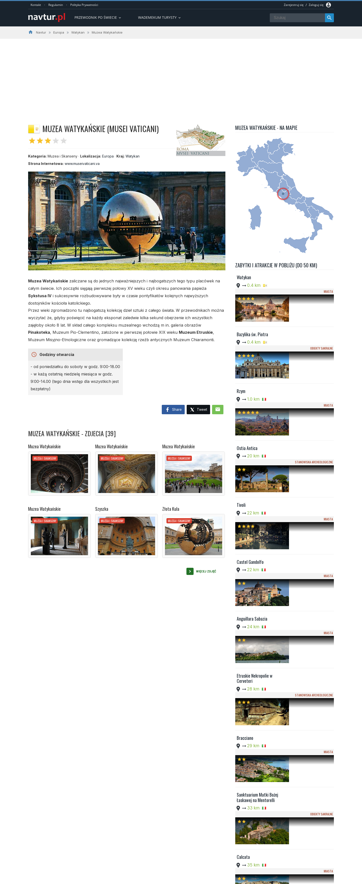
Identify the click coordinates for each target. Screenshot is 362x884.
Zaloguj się (316, 5)
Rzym (241, 359)
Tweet (198, 410)
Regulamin (55, 5)
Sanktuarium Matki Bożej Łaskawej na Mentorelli (257, 648)
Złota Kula (170, 509)
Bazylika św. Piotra (252, 318)
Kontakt (36, 5)
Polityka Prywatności (84, 5)
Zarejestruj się (294, 5)
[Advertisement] (181, 75)
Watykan (133, 156)
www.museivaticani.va (82, 163)
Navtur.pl (69, 879)
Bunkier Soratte (250, 727)
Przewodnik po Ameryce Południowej (169, 854)
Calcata (243, 686)
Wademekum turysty (159, 17)
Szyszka (101, 509)
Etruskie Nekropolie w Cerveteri (254, 566)
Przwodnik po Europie (157, 848)
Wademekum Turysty (157, 860)
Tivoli (241, 441)
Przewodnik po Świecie (98, 17)
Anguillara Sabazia (252, 523)
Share (173, 410)
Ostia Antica (247, 400)
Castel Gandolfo (250, 482)
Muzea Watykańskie (44, 446)
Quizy (145, 866)
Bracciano (245, 604)
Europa (108, 156)
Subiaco (243, 768)
